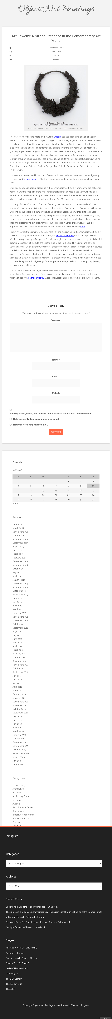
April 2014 (17, 576)
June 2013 (17, 598)
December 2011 (20, 661)
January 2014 (19, 580)
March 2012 (18, 650)
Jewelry (56, 59)
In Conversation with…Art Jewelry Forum (25, 917)
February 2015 (19, 558)
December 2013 (20, 583)
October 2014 (19, 569)
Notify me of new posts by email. (30, 425)
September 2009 (21, 753)
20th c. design (19, 785)
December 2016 (20, 532)
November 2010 (20, 705)
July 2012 (17, 635)
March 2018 (18, 528)
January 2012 (19, 657)
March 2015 (18, 554)
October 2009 (19, 749)
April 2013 (17, 606)
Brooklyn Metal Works (23, 815)
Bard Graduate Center (23, 807)
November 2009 (20, 746)
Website (56, 393)
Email (56, 376)
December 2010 (20, 702)
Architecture (18, 789)
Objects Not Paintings (56, 9)
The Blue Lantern (14, 979)
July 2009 (17, 761)
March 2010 (18, 731)
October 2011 (19, 668)
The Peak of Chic (14, 984)
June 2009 (18, 764)
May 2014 (17, 572)
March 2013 (18, 609)
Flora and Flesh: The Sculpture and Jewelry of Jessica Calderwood (38, 922)
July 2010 (17, 716)
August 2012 (18, 631)
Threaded (10, 989)
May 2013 (17, 602)
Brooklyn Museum (21, 818)
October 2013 (19, 591)
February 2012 (19, 653)
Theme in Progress (80, 1005)
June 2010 (17, 720)
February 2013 (19, 613)
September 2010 (20, 713)
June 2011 (17, 679)
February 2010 (19, 735)
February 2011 (19, 694)
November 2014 (20, 565)
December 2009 (20, 742)
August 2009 (19, 757)
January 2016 (19, 535)
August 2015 (18, 546)
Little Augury (12, 973)
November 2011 (20, 665)
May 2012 (17, 642)
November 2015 (20, 539)
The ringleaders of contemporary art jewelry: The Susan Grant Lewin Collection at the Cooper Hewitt (54, 912)
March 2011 (18, 690)
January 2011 (19, 698)
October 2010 (19, 709)
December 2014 (20, 561)
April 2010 (17, 727)
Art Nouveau (18, 800)
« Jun (15, 503)
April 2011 (17, 687)
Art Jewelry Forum (21, 796)
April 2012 (17, 646)
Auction (16, 804)
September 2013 (20, 594)
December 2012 (20, 617)
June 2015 (17, 550)
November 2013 (20, 587)
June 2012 (17, 639)
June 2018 (17, 524)
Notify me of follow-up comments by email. (36, 419)
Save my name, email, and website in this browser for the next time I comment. (51, 413)
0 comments (56, 51)
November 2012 (20, 620)
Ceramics (17, 822)
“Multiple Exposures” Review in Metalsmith (26, 927)
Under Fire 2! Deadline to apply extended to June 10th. (32, 907)
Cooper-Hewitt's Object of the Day (22, 958)
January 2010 (19, 738)
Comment (56, 320)
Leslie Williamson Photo (17, 968)
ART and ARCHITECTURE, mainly (21, 948)
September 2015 (20, 543)
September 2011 (20, 672)
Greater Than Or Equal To (18, 963)
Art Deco (17, 792)
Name (56, 360)
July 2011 (17, 676)
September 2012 (20, 628)
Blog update (18, 811)
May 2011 (17, 683)
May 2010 (17, 724)
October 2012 (19, 624)
